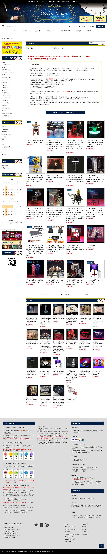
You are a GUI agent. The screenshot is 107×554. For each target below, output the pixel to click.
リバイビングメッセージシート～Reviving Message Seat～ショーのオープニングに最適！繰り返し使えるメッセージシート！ (98, 320)
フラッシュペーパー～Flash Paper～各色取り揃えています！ (58, 318)
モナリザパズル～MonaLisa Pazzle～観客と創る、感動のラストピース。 (31, 400)
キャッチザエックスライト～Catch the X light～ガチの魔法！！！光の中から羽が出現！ (84, 372)
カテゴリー (26, 30)
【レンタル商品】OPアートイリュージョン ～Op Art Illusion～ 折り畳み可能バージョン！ (75, 248)
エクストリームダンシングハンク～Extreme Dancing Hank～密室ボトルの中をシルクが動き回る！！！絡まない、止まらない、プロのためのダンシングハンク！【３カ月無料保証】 (72, 375)
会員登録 (83, 26)
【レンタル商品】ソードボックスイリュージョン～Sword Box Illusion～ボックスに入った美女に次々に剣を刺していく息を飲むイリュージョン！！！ (55, 213)
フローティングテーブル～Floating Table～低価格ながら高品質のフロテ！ (58, 371)
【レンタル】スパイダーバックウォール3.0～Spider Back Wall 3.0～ (55, 177)
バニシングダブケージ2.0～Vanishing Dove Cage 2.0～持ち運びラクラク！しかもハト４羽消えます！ (32, 373)
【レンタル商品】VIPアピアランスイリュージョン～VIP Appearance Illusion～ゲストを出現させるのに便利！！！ (95, 178)
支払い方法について (70, 526)
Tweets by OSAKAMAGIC (8, 230)
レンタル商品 (10, 38)
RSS (66, 541)
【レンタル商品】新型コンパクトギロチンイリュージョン (34, 141)
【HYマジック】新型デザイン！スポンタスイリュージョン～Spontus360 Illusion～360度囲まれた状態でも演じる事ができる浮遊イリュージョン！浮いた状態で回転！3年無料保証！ (58, 347)
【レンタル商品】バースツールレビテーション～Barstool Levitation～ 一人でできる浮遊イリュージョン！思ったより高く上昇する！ (94, 212)
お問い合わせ (90, 30)
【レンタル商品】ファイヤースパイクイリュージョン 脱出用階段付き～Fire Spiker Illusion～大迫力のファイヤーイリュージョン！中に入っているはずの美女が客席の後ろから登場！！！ (75, 214)
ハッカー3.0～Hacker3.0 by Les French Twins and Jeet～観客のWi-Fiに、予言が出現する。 (45, 372)
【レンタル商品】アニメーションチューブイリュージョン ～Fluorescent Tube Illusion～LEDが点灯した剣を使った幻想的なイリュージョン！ (35, 212)
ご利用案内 (78, 30)
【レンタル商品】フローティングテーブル (94, 281)
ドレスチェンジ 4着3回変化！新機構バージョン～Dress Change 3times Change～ (98, 372)
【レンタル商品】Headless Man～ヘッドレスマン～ (34, 281)
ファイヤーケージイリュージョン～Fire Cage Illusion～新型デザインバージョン (71, 344)
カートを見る (85, 531)
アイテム (100, 26)
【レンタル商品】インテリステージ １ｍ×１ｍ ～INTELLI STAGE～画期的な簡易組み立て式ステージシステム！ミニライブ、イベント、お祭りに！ (35, 250)
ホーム (15, 30)
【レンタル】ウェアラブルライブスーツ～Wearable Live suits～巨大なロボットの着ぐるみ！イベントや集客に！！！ (35, 179)
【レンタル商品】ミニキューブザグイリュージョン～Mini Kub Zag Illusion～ (74, 282)
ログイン (92, 26)
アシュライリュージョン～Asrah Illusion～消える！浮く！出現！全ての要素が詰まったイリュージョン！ (45, 401)
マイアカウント (86, 524)
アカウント (74, 26)
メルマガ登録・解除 (65, 30)
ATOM (69, 541)
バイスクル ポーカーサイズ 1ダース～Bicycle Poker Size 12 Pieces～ (71, 399)
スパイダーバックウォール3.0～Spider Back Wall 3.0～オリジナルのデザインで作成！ (85, 319)
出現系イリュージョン (58, 48)
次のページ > (86, 294)
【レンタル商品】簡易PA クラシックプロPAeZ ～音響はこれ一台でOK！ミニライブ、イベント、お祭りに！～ (55, 248)
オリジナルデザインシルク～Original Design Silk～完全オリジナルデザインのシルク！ (32, 344)
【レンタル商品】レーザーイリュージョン (94, 246)
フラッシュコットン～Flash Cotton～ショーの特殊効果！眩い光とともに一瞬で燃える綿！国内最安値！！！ (71, 320)
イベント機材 (29, 48)
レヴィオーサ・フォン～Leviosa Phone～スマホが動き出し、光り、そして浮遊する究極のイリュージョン (31, 320)
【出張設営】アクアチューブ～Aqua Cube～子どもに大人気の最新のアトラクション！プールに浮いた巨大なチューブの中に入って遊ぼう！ (55, 144)
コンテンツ (51, 30)
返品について (68, 531)
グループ (38, 30)
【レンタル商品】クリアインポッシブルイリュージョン (54, 281)
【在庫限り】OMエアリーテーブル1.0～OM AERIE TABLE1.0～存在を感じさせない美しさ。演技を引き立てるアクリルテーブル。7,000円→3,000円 (58, 401)
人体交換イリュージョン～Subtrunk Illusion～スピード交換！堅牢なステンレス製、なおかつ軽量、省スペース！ (98, 345)
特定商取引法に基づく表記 (72, 534)
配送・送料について (70, 529)
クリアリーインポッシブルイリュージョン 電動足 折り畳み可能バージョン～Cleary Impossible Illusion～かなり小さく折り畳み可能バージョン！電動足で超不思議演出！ (45, 346)
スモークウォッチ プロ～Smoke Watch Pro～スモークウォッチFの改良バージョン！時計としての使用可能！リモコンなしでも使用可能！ (45, 320)
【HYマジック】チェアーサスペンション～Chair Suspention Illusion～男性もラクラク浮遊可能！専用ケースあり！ (85, 345)
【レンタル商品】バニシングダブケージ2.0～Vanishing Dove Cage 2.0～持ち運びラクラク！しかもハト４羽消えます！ (75, 179)
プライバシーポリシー (70, 536)
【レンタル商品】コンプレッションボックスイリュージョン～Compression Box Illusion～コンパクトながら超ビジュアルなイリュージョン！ (75, 145)
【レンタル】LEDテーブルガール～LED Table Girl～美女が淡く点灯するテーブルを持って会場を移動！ (95, 143)
